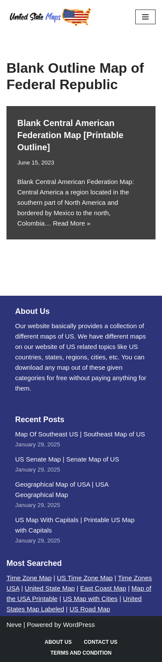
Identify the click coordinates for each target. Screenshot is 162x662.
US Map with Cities (90, 598)
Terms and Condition (81, 653)
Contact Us (101, 642)
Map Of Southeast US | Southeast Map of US (80, 434)
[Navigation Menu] (145, 17)
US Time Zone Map (85, 577)
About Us (58, 642)
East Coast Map (103, 588)
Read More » (72, 223)
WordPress (79, 624)
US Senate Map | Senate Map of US (67, 459)
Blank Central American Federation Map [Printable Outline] (70, 135)
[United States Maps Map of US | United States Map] (49, 17)
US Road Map (90, 609)
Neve (14, 624)
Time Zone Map (28, 577)
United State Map (50, 588)
